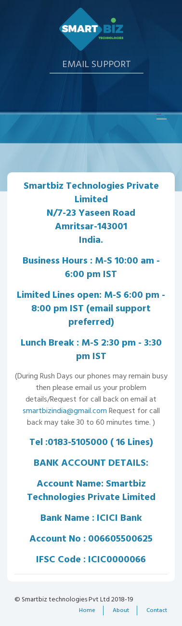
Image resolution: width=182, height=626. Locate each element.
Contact (156, 610)
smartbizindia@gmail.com (65, 411)
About (121, 610)
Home (87, 610)
